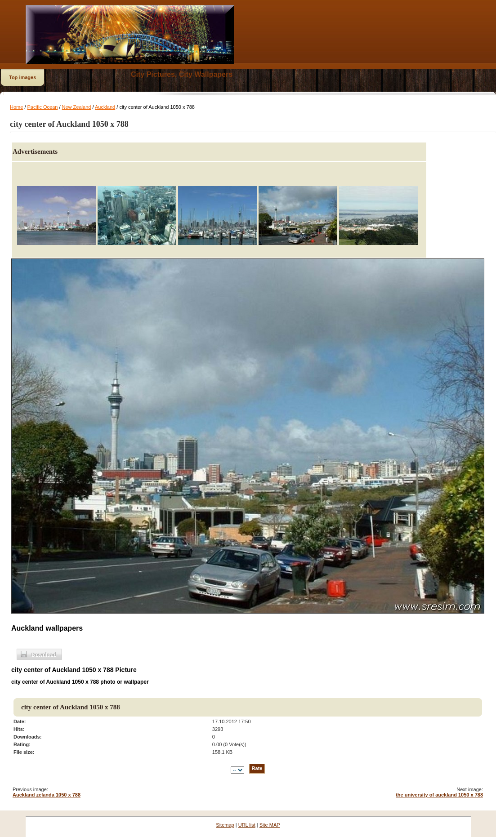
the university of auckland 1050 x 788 (439, 794)
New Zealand (76, 107)
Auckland (105, 107)
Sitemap (225, 825)
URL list (246, 825)
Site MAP (269, 825)
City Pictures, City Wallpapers (181, 74)
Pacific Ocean (42, 107)
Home (16, 107)
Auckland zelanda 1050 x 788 (46, 794)
